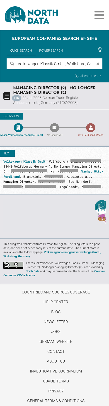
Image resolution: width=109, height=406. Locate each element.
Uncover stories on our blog (54, 215)
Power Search (51, 50)
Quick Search (21, 50)
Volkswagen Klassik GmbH (24, 161)
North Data (32, 271)
